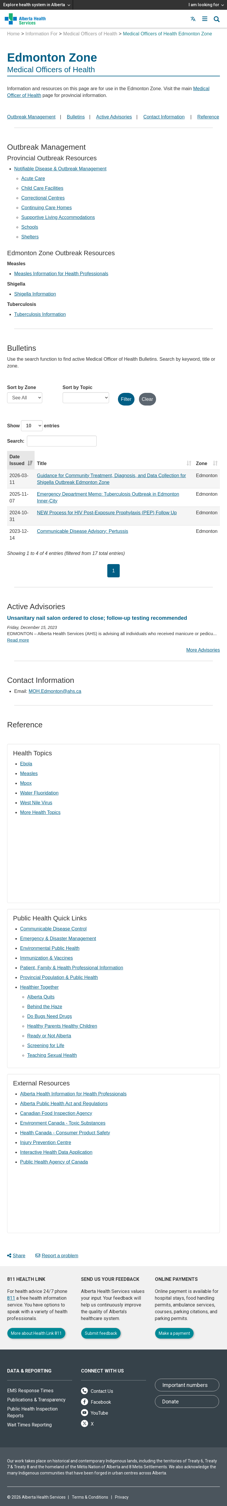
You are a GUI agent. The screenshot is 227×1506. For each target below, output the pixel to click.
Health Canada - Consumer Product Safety (65, 1132)
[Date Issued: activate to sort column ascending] (21, 460)
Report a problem (56, 1255)
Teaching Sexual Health (52, 1055)
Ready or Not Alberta (49, 1035)
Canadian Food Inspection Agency (56, 1113)
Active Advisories (114, 116)
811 (11, 1298)
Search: (52, 441)
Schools (29, 227)
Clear (147, 399)
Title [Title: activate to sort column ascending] (42, 463)
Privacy (122, 1497)
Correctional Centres (43, 197)
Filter (126, 399)
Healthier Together (39, 987)
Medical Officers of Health (90, 33)
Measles (29, 773)
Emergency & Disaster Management (58, 938)
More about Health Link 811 (36, 1333)
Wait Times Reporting (29, 1425)
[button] (205, 19)
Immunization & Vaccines (46, 957)
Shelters (30, 236)
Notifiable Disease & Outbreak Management (60, 168)
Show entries (33, 425)
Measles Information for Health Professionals (61, 273)
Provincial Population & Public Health (59, 977)
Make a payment (174, 1333)
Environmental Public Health (50, 948)
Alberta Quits (40, 996)
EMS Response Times (30, 1390)
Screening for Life (45, 1045)
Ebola (26, 763)
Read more (18, 639)
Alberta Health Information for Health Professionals (73, 1093)
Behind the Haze (44, 1006)
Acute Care (33, 178)
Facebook (96, 1402)
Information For (41, 33)
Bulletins (76, 116)
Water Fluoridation (39, 792)
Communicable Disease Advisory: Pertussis (82, 531)
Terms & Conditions (90, 1497)
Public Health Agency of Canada (54, 1161)
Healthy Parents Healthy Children (62, 1026)
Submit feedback (101, 1333)
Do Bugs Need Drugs (49, 1016)
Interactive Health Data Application (56, 1152)
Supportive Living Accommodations (58, 217)
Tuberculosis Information (40, 314)
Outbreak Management (31, 116)
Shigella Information (35, 293)
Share (16, 1255)
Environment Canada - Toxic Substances (63, 1123)
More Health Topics (40, 812)
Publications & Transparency (36, 1400)
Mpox (26, 783)
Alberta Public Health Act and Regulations (64, 1103)
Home (13, 33)
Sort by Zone (21, 387)
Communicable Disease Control (53, 928)
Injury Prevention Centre (45, 1142)
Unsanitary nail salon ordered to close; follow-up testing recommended (97, 618)
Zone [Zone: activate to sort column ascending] (201, 463)
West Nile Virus (36, 802)
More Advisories (203, 650)
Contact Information (164, 116)
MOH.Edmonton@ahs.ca (55, 691)
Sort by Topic (78, 387)
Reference (208, 116)
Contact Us (97, 1391)
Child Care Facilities (42, 188)
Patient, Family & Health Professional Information (71, 967)
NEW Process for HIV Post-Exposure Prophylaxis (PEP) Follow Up (107, 512)
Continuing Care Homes (46, 207)
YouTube (94, 1413)
